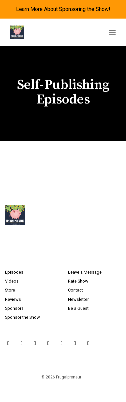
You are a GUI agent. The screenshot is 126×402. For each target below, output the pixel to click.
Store (10, 290)
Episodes (14, 272)
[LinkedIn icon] (61, 343)
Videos (12, 281)
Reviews (13, 299)
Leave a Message (85, 272)
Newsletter (78, 299)
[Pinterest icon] (75, 343)
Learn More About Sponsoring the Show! (63, 9)
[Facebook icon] (35, 343)
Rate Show (78, 281)
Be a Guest (78, 308)
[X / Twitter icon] (8, 343)
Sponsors (14, 308)
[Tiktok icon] (88, 343)
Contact (75, 290)
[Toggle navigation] (112, 32)
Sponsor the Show (22, 317)
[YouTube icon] (48, 343)
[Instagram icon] (21, 343)
